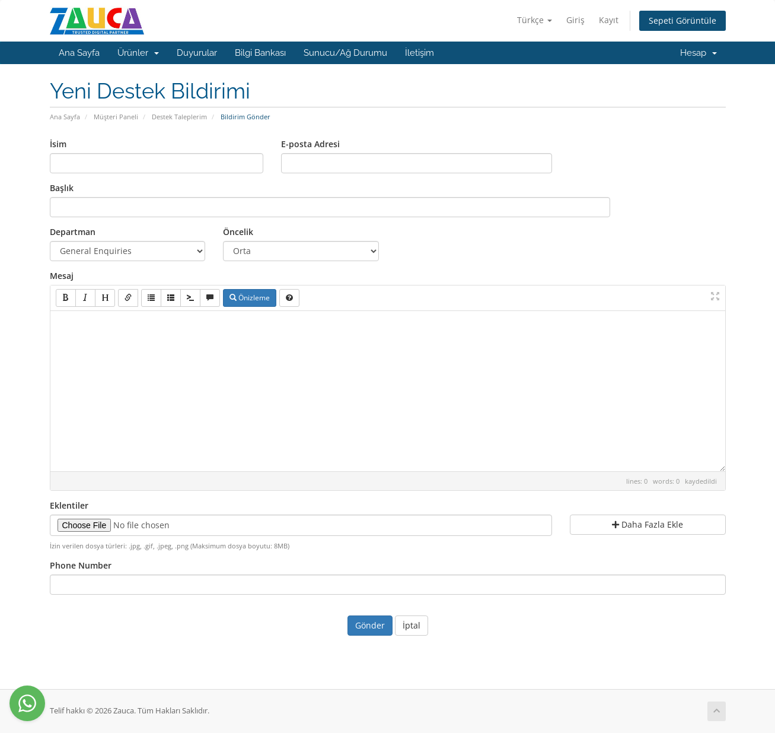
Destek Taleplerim (179, 116)
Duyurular (197, 52)
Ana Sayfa (79, 52)
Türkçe (534, 20)
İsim (58, 144)
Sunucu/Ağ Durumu (345, 52)
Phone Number (80, 565)
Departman (72, 231)
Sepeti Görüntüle (682, 20)
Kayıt (608, 20)
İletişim (419, 52)
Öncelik (238, 231)
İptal (411, 625)
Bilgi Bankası (260, 52)
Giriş (575, 20)
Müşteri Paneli (116, 116)
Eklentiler (69, 505)
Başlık (62, 187)
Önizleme (249, 298)
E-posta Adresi (310, 144)
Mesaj (62, 275)
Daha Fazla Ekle (647, 524)
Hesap (698, 52)
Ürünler (138, 52)
